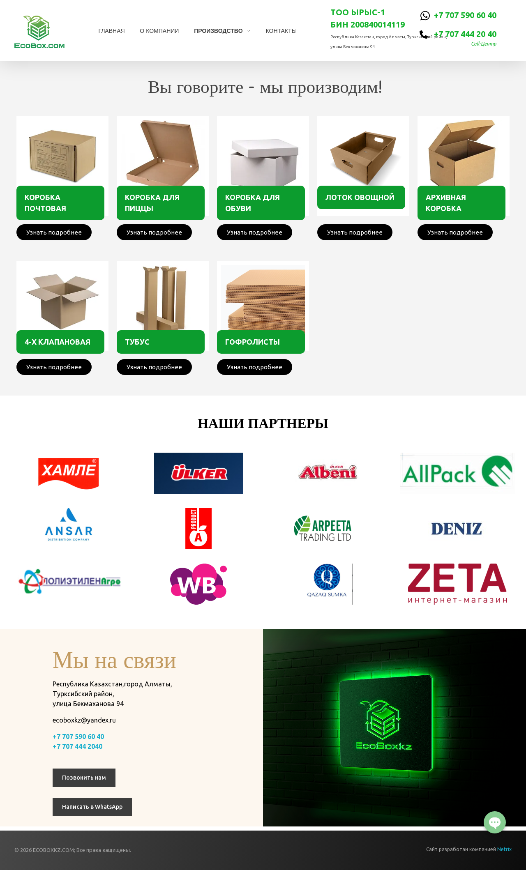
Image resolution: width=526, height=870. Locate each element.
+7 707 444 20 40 (465, 34)
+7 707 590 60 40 (465, 15)
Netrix (504, 849)
